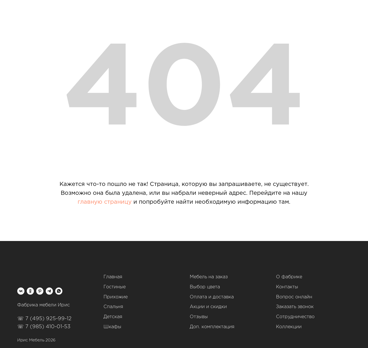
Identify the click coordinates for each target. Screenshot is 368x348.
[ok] (30, 291)
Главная (112, 277)
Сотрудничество (295, 317)
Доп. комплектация (212, 327)
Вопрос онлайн (294, 297)
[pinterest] (39, 291)
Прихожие (115, 297)
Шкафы (112, 327)
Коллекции (289, 327)
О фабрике (289, 277)
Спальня (113, 307)
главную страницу (105, 202)
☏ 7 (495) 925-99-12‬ (44, 318)
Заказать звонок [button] (295, 307)
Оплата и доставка (212, 297)
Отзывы (199, 317)
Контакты (287, 287)
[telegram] (49, 291)
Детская (112, 317)
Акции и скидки (208, 307)
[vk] (20, 291)
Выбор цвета (205, 287)
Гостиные (114, 287)
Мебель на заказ (209, 277)
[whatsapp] (58, 291)
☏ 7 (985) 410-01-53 (43, 326)
